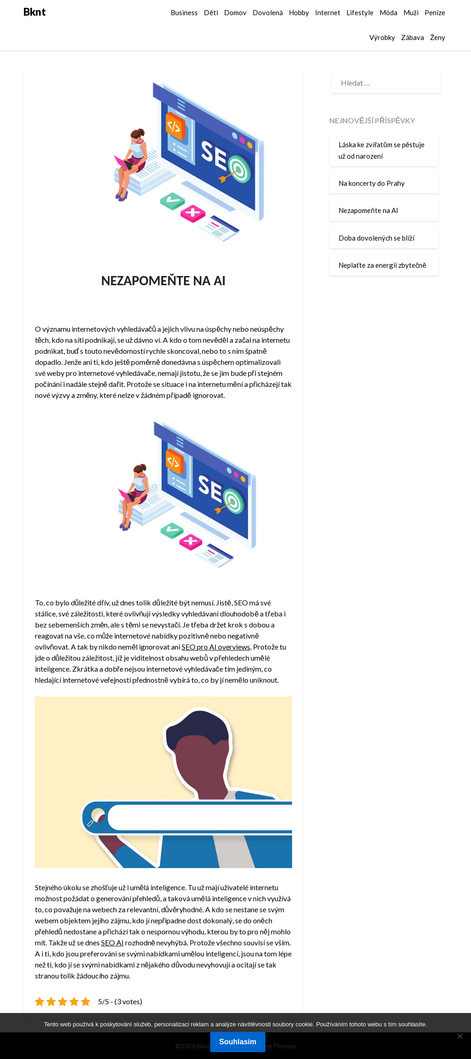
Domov (235, 12)
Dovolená (268, 12)
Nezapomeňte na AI (368, 210)
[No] (459, 1036)
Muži (411, 12)
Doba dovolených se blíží (376, 238)
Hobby (299, 12)
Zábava (412, 37)
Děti (211, 12)
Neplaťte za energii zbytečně (382, 265)
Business (184, 12)
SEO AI (112, 942)
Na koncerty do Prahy (372, 183)
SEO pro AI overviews (216, 646)
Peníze (435, 12)
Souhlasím (238, 1042)
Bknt (34, 12)
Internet (327, 12)
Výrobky (382, 37)
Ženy (437, 37)
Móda (388, 12)
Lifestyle (359, 12)
